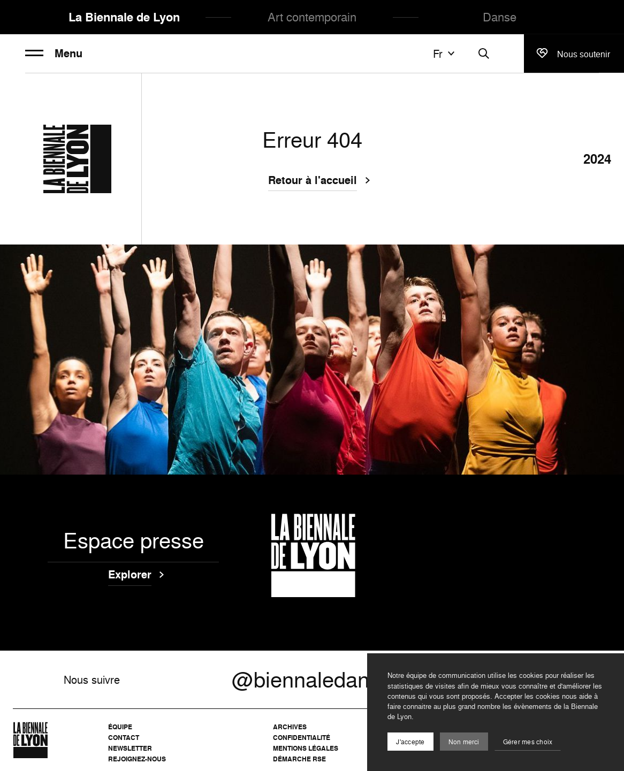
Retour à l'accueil (312, 181)
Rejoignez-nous (137, 759)
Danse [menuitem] (499, 17)
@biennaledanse (312, 679)
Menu (53, 53)
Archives (290, 726)
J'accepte (410, 741)
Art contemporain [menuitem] (312, 17)
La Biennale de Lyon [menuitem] (124, 17)
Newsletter (130, 748)
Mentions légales (305, 748)
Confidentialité (301, 737)
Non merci (464, 741)
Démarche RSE (299, 759)
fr (445, 53)
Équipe (120, 726)
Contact (123, 737)
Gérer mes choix (528, 741)
